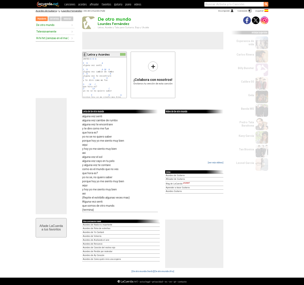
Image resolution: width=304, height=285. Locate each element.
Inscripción (224, 10)
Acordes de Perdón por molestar (97, 251)
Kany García (246, 135)
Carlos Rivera (245, 54)
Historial (67, 19)
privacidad (157, 281)
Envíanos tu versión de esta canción (153, 73)
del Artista (54, 19)
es (166, 281)
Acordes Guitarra (174, 191)
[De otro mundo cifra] (164, 271)
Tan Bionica (246, 149)
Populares (41, 19)
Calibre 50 (247, 81)
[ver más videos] (215, 162)
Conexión (243, 10)
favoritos (106, 4)
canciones (69, 4)
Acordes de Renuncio (92, 244)
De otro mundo (45, 25)
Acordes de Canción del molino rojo (99, 247)
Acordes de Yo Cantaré (93, 232)
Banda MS (247, 108)
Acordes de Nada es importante (97, 224)
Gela (251, 95)
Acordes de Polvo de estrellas (96, 228)
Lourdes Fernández (71, 10)
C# (90, 84)
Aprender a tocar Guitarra (178, 187)
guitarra (118, 4)
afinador (94, 4)
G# (105, 69)
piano (128, 4)
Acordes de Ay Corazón (93, 255)
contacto (182, 281)
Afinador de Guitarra (175, 179)
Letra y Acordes (98, 54)
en (170, 281)
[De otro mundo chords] (142, 271)
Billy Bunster (246, 68)
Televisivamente (46, 31)
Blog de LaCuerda (178, 183)
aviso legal (145, 281)
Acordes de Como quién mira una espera (102, 259)
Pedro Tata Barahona (246, 124)
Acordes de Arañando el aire (96, 240)
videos (137, 4)
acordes (82, 4)
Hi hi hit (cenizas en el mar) (52, 38)
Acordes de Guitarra (46, 10)
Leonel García (245, 162)
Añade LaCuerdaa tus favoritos (51, 227)
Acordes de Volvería (92, 236)
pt (175, 281)
